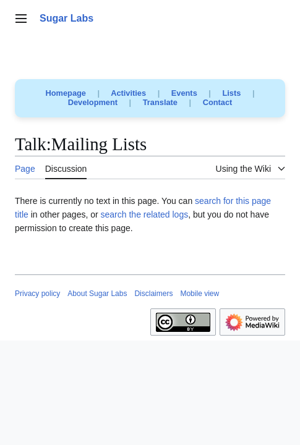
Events (184, 93)
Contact (218, 102)
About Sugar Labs (97, 293)
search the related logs (145, 214)
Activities (128, 93)
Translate (160, 102)
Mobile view (199, 293)
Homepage (66, 93)
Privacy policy (37, 293)
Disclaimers (153, 293)
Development (93, 102)
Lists (231, 93)
